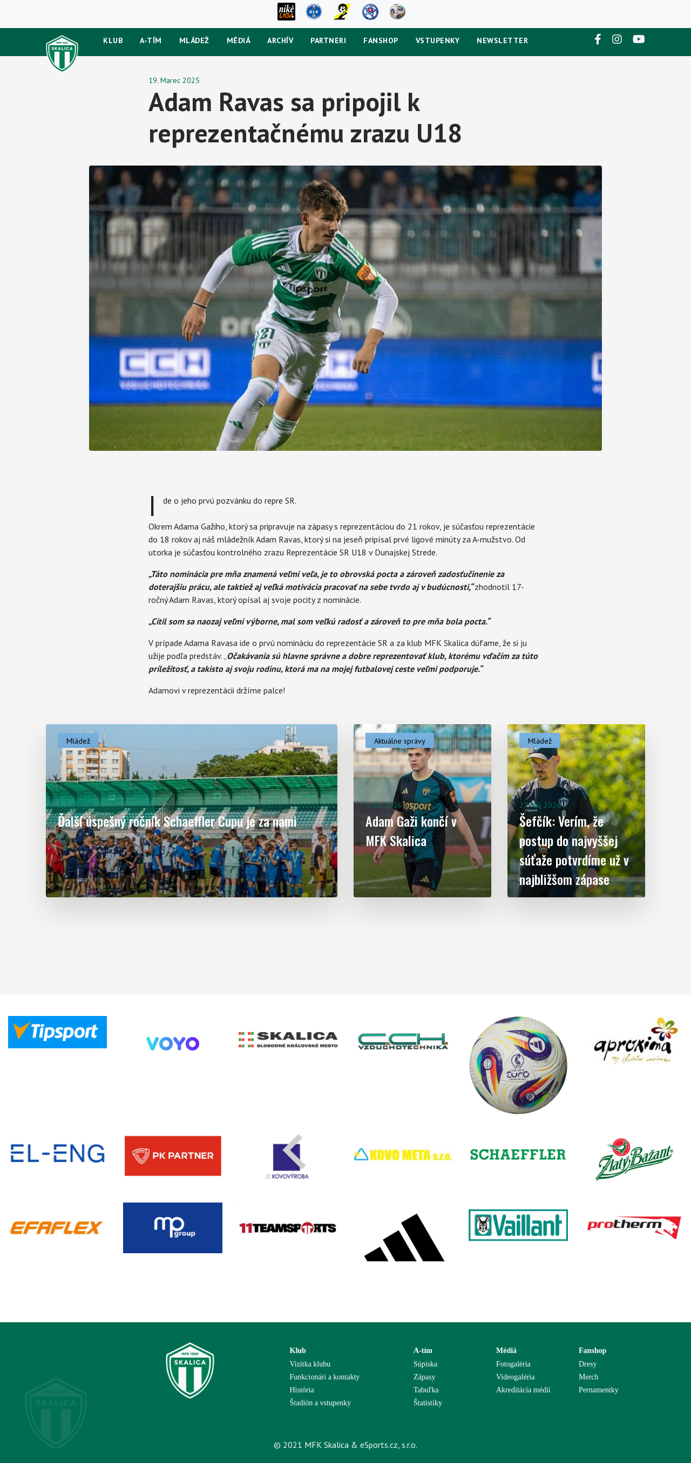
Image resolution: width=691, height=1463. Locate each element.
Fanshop (380, 40)
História (302, 1390)
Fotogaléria (513, 1364)
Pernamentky (599, 1390)
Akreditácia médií (523, 1390)
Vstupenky (438, 40)
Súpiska (425, 1364)
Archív (280, 40)
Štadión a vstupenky (320, 1403)
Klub (113, 40)
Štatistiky (428, 1403)
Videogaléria (515, 1377)
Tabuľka (426, 1390)
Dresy (588, 1364)
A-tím (151, 40)
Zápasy (424, 1377)
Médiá (238, 40)
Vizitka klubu (310, 1364)
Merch (589, 1377)
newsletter (502, 40)
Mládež (194, 40)
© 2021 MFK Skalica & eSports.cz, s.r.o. (345, 1444)
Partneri (328, 40)
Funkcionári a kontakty (325, 1377)
